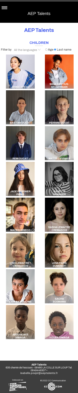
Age (49, 49)
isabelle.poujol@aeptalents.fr (39, 373)
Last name (62, 49)
